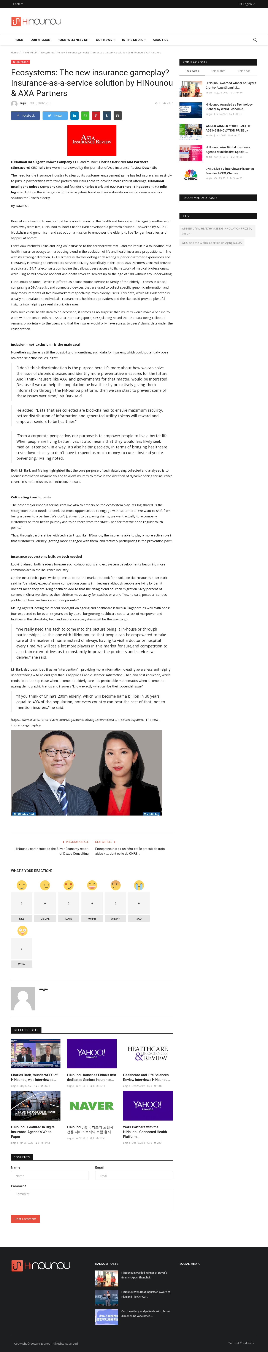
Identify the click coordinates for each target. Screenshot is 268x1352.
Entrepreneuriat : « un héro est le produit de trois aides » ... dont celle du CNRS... (130, 851)
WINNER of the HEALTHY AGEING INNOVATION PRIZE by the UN (217, 231)
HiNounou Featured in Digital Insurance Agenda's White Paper (33, 1131)
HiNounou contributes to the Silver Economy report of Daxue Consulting (51, 851)
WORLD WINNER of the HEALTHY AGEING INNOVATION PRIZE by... (228, 128)
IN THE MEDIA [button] (134, 40)
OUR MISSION (40, 40)
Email (99, 1167)
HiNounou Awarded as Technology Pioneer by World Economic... (229, 107)
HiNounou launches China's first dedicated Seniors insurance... (91, 1077)
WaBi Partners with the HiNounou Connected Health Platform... (145, 1131)
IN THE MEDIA (29, 52)
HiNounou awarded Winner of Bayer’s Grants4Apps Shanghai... (231, 85)
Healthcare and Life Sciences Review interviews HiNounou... (146, 1077)
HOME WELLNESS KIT (73, 40)
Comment (18, 1186)
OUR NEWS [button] (105, 40)
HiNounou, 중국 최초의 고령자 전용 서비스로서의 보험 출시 (90, 1129)
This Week (192, 71)
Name (15, 1167)
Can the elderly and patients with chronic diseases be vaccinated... (146, 1313)
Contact (18, 4)
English (247, 4)
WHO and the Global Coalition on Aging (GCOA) (212, 243)
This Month (218, 71)
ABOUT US (160, 40)
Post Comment (25, 1219)
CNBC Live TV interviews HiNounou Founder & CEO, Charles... (230, 171)
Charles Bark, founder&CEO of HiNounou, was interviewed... (34, 1077)
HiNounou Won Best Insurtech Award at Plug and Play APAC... (145, 1294)
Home (19, 40)
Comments (23, 1157)
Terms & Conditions (241, 1343)
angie (19, 104)
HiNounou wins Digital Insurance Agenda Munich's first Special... (228, 150)
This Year (244, 71)
